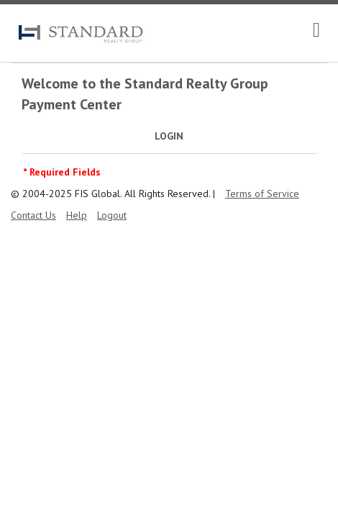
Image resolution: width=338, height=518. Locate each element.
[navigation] (316, 30)
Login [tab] (169, 136)
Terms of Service (262, 193)
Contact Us (33, 215)
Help (76, 215)
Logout (112, 215)
